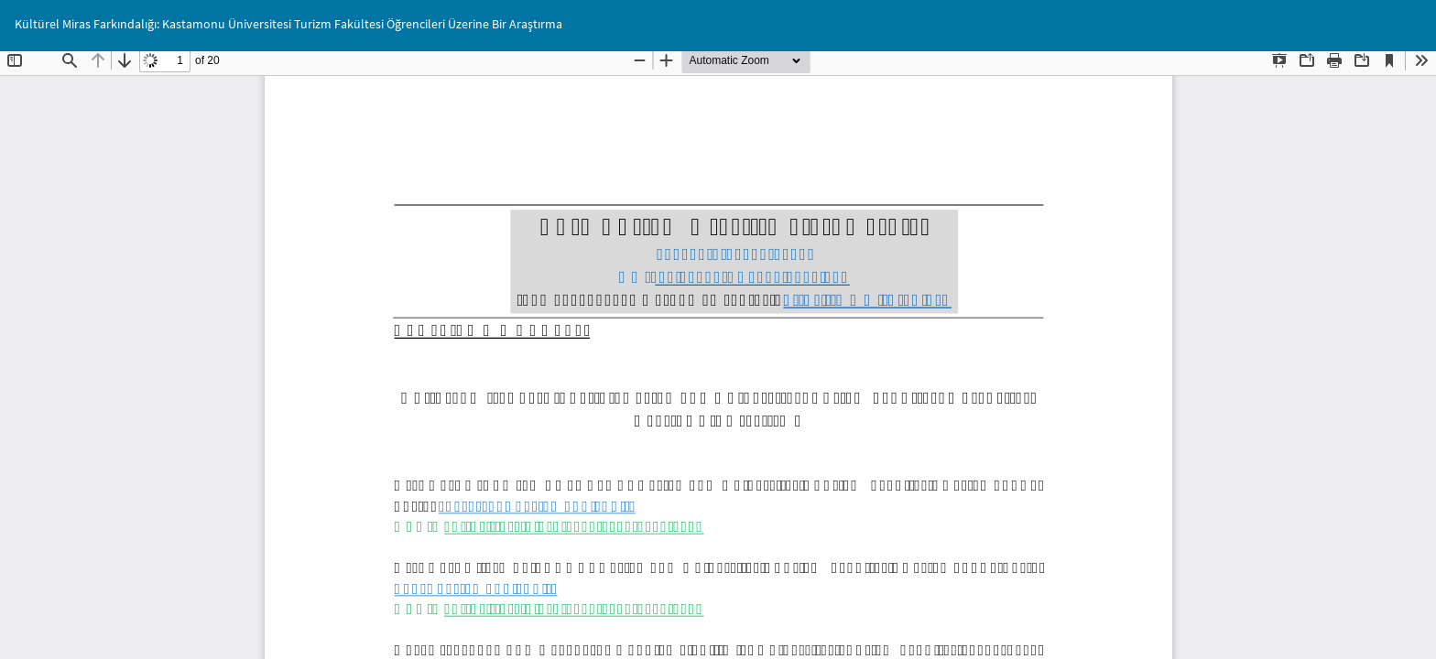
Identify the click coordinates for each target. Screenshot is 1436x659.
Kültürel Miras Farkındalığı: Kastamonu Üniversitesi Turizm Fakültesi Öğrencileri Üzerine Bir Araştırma (288, 24)
